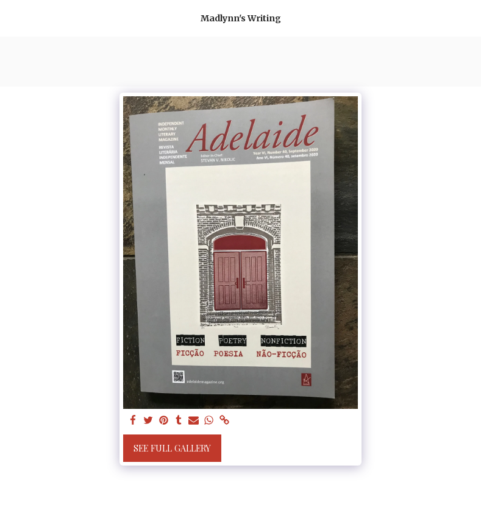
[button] (13, 17)
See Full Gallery (172, 448)
